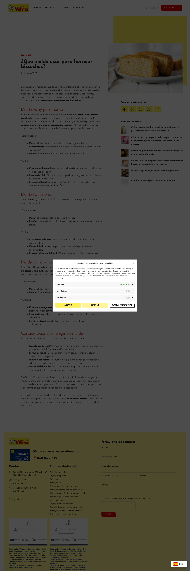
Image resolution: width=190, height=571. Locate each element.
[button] (133, 263)
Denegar (95, 305)
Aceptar (68, 305)
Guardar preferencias (121, 305)
